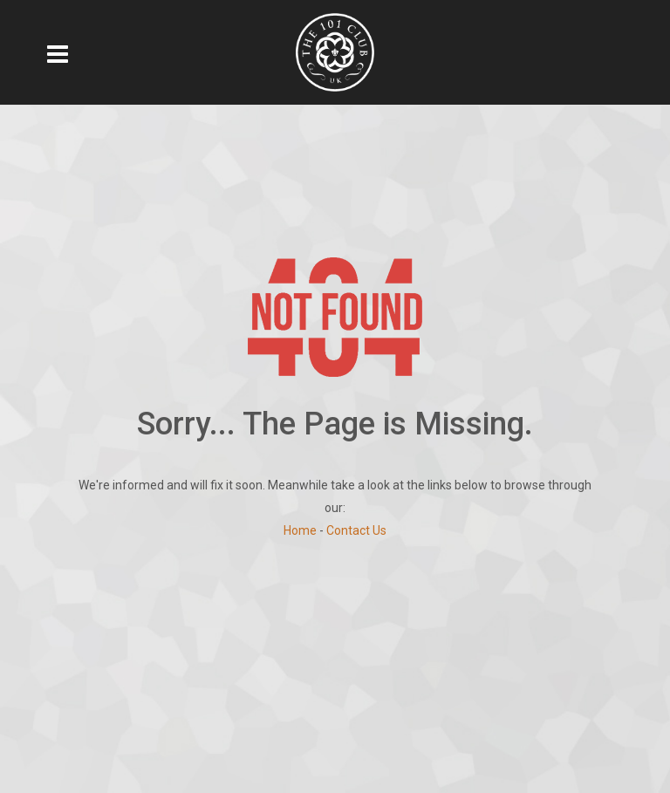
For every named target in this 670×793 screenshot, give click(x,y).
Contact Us (356, 530)
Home (300, 530)
